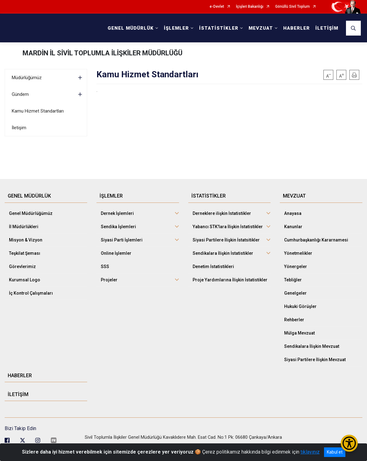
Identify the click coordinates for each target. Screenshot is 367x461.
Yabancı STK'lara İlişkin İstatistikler (228, 226)
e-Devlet (217, 7)
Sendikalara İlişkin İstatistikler (223, 253)
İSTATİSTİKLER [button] (218, 28)
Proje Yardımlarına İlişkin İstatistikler (230, 279)
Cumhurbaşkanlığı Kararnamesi (316, 239)
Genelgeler (295, 293)
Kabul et (335, 452)
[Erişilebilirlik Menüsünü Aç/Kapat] (349, 443)
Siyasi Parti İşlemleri (122, 239)
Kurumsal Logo (24, 279)
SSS (105, 266)
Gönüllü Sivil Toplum (292, 7)
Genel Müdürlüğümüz (31, 213)
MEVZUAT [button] (261, 28)
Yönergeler (295, 266)
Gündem (20, 94)
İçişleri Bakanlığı (249, 7)
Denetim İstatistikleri (213, 266)
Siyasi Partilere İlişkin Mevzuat (315, 359)
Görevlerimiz (22, 266)
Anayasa (292, 213)
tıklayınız (310, 452)
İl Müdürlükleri (23, 226)
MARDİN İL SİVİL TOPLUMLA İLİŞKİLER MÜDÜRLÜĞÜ (102, 53)
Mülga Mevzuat (299, 333)
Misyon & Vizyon (25, 239)
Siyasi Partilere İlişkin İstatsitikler (226, 239)
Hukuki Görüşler (300, 306)
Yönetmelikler (298, 253)
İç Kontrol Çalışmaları (31, 293)
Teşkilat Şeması (24, 253)
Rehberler (294, 319)
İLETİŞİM (326, 28)
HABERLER (296, 28)
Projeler (109, 279)
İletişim (19, 127)
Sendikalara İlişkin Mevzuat (311, 346)
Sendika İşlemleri (118, 226)
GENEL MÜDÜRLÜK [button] (131, 28)
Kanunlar (293, 226)
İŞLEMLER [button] (176, 28)
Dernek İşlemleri (117, 213)
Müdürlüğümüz (27, 77)
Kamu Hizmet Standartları (38, 111)
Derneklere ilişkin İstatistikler (222, 213)
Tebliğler (293, 279)
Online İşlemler (116, 253)
